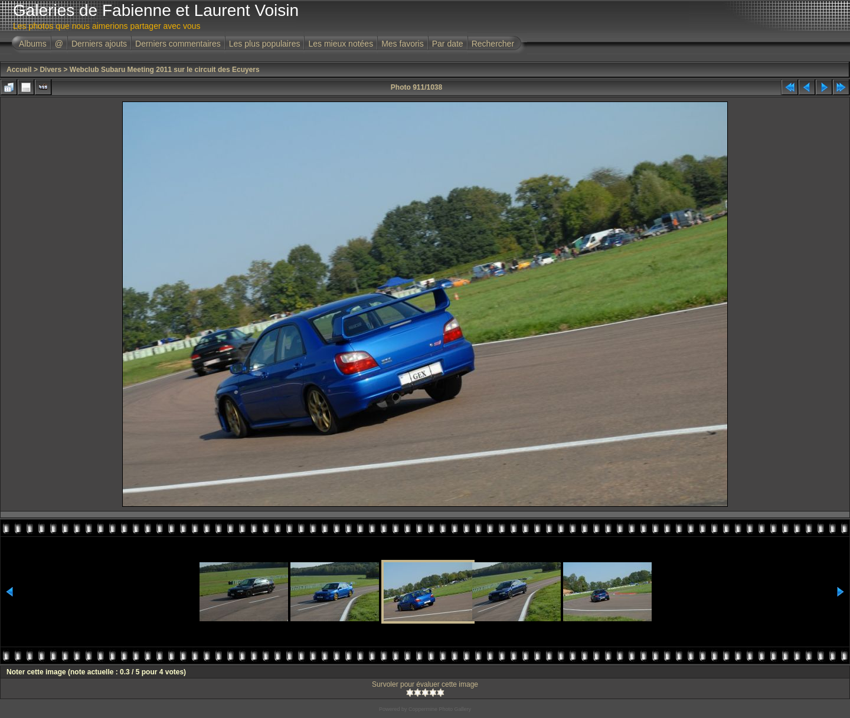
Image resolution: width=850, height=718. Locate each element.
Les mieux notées (340, 43)
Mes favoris (402, 43)
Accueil (19, 69)
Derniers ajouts (99, 43)
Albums (33, 43)
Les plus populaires (264, 43)
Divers (50, 69)
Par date (447, 43)
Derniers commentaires (178, 43)
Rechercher (493, 43)
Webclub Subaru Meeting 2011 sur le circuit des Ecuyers (165, 69)
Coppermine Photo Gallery (439, 709)
